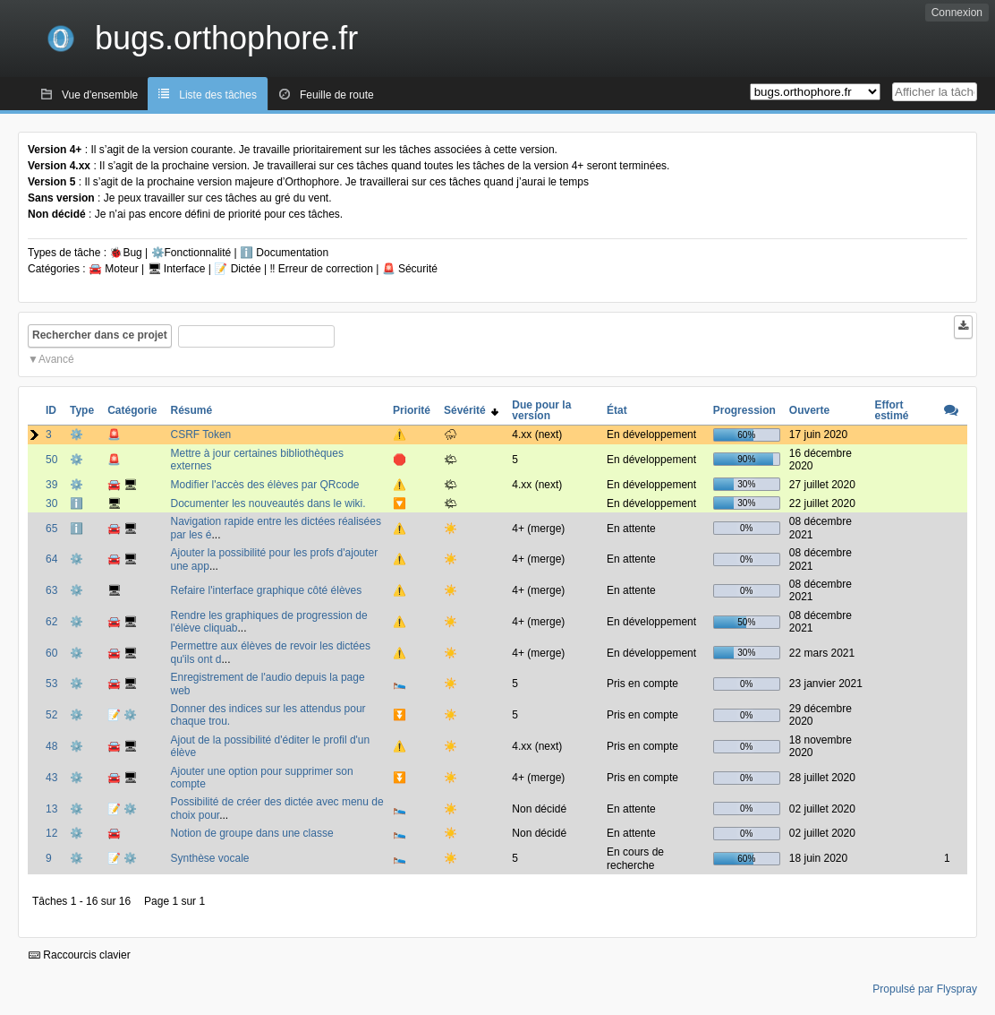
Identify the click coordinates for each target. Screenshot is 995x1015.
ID (51, 410)
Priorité (411, 410)
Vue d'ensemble (100, 95)
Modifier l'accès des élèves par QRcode (264, 484)
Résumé (191, 410)
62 (51, 621)
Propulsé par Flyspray (924, 989)
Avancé (56, 359)
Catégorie (132, 410)
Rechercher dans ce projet (99, 335)
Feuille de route (337, 95)
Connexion (956, 12)
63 (51, 590)
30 (51, 503)
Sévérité (471, 410)
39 (51, 484)
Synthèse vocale (209, 858)
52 (51, 715)
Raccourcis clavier (80, 955)
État (617, 410)
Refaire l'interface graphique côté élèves (265, 590)
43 (51, 777)
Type (82, 410)
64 (51, 559)
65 (51, 528)
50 (51, 459)
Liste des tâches (218, 95)
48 (51, 746)
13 (51, 809)
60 (51, 653)
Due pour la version (541, 410)
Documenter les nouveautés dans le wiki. (267, 503)
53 (51, 683)
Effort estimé (891, 410)
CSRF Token (200, 434)
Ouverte (809, 410)
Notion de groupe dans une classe (251, 833)
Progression (744, 410)
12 (51, 833)
